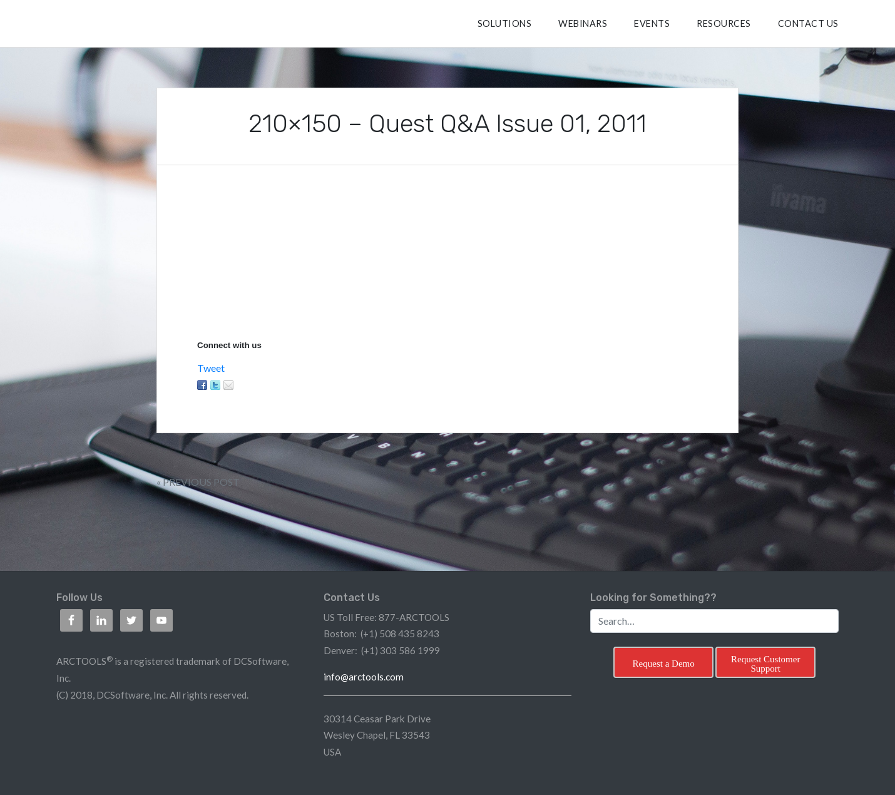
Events (652, 23)
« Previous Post (198, 482)
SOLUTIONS (505, 23)
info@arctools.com (364, 676)
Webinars (582, 23)
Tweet (211, 368)
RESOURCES (724, 23)
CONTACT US (808, 23)
